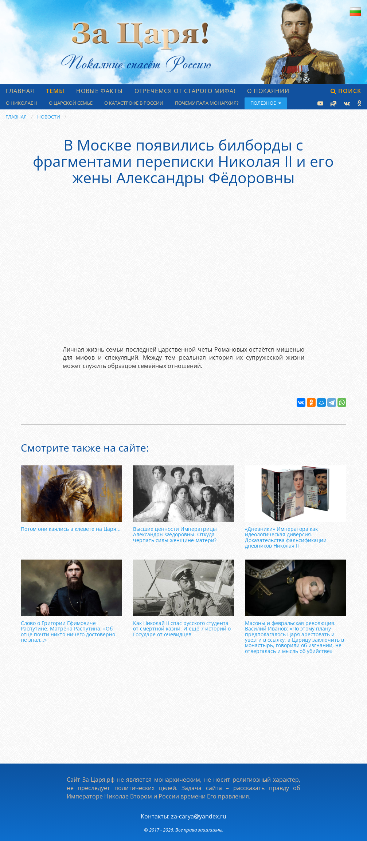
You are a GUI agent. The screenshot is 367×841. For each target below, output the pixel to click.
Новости (48, 116)
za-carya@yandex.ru (198, 816)
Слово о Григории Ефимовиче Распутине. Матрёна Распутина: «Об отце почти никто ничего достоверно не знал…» (68, 631)
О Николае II (21, 103)
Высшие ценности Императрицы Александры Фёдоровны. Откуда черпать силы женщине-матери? (175, 534)
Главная (20, 91)
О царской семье (71, 103)
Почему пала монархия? (207, 103)
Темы (55, 91)
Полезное (265, 103)
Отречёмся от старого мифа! (184, 91)
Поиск (346, 91)
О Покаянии (268, 91)
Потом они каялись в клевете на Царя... (71, 528)
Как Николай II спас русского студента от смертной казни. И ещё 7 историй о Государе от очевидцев (182, 629)
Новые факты (99, 91)
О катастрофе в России (133, 103)
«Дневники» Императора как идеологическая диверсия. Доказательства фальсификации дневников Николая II (286, 537)
